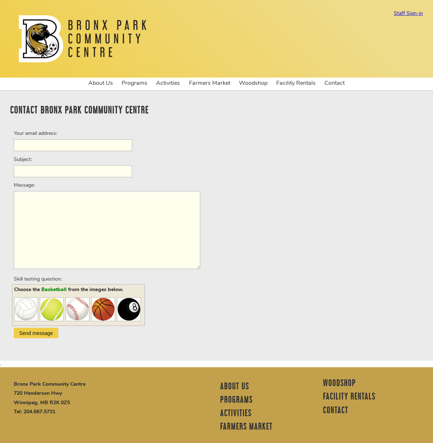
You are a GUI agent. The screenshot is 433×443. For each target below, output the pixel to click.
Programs (134, 83)
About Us (100, 83)
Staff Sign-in (408, 13)
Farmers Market (209, 83)
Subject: (23, 159)
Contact (334, 83)
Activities (168, 83)
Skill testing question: (38, 279)
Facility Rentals (296, 83)
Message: (24, 185)
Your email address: (35, 133)
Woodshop (253, 83)
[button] (36, 333)
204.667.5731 (39, 411)
